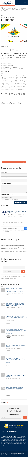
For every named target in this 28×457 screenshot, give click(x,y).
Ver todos (4, 402)
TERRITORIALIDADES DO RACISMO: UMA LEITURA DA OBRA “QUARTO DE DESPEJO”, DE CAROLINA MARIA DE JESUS (16, 317)
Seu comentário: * (6, 183)
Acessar (8, 296)
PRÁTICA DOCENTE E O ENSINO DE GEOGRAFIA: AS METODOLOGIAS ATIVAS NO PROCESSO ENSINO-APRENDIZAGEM (16, 290)
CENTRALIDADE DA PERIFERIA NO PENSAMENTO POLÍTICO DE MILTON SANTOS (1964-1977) (16, 345)
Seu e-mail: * (4, 178)
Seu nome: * (4, 172)
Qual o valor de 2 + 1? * (7, 194)
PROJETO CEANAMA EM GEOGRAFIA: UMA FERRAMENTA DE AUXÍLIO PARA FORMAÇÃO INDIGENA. (16, 375)
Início (2, 7)
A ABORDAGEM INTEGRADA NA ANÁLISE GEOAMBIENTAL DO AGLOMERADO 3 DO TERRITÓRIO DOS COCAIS (15, 304)
